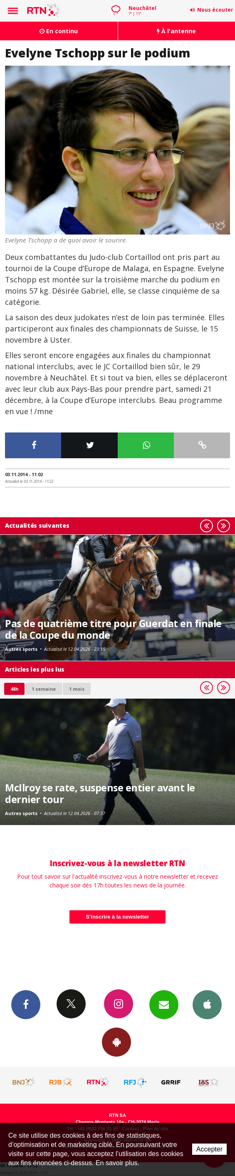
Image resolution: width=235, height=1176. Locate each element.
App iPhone (207, 1004)
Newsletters (163, 1004)
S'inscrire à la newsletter (117, 917)
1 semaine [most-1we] (44, 689)
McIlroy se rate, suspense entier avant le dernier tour (100, 793)
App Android (116, 1042)
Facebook (25, 1004)
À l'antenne (176, 31)
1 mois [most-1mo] (76, 689)
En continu (59, 31)
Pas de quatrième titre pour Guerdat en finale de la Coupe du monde (113, 629)
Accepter (209, 1149)
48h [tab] (14, 689)
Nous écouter (215, 9)
